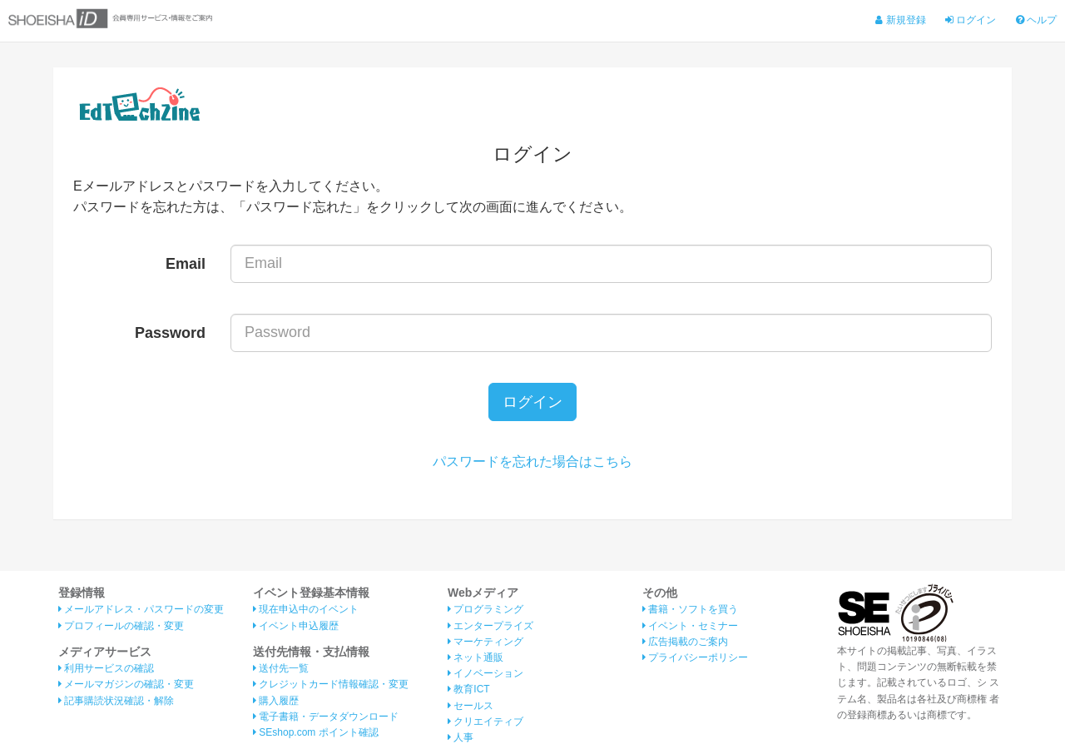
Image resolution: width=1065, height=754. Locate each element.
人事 (460, 737)
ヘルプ (1036, 20)
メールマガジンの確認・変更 (126, 685)
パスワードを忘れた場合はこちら (532, 462)
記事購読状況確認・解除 (116, 701)
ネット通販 (475, 657)
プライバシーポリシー (695, 657)
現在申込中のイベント (306, 610)
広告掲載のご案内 (685, 641)
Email (186, 263)
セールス (470, 706)
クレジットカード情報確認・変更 (331, 685)
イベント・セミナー (690, 626)
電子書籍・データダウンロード (326, 716)
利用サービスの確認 (106, 669)
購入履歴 (276, 701)
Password (170, 333)
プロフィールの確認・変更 (121, 626)
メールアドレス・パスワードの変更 (141, 610)
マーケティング (485, 641)
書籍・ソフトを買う (690, 610)
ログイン (970, 20)
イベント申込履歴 (296, 626)
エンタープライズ (490, 626)
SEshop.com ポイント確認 (316, 732)
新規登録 (900, 20)
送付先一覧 (281, 669)
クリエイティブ (485, 721)
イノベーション (485, 674)
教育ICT (469, 690)
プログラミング (485, 610)
